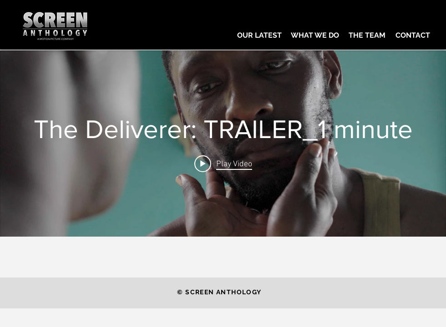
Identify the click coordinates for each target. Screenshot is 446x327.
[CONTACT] (413, 35)
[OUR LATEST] (259, 35)
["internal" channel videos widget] (223, 143)
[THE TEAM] (367, 35)
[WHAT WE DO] (315, 35)
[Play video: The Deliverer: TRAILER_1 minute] (223, 163)
